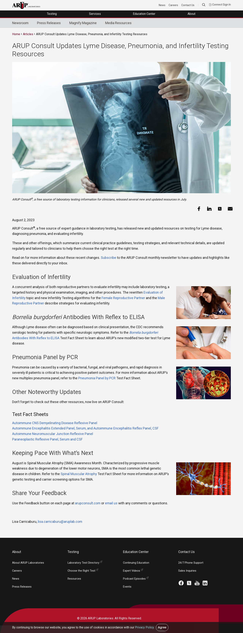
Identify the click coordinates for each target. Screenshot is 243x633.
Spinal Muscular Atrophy (79, 474)
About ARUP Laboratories (28, 562)
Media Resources (118, 23)
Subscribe (108, 258)
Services (95, 14)
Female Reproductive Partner (123, 298)
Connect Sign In (220, 4)
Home (16, 34)
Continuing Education (136, 562)
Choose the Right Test (81, 570)
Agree (162, 627)
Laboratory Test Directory (83, 562)
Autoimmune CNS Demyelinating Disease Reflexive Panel (54, 423)
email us (111, 503)
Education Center (144, 14)
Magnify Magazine (83, 23)
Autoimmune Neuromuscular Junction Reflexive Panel (52, 434)
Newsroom (20, 23)
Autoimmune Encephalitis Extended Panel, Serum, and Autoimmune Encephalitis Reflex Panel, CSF (85, 428)
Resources (74, 578)
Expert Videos (131, 570)
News (162, 5)
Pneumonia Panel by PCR (97, 378)
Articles (28, 34)
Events (127, 586)
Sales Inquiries (187, 570)
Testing (52, 14)
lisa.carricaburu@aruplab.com (60, 522)
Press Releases (49, 23)
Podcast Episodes (134, 578)
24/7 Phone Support (190, 562)
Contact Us (187, 5)
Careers (173, 5)
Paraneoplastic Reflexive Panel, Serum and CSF (47, 439)
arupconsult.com (87, 503)
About (192, 14)
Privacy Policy (144, 627)
